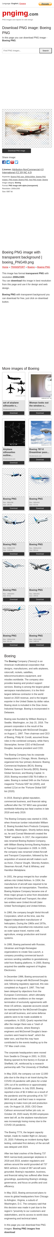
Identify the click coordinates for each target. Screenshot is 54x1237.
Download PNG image (16, 151)
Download (13, 413)
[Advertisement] (27, 82)
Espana (23, 3)
